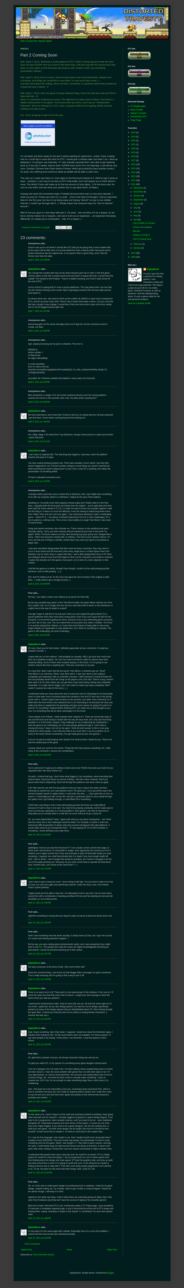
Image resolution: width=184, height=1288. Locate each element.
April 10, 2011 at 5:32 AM (39, 834)
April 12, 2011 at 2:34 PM (39, 979)
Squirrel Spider (45, 41)
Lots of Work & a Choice (144, 223)
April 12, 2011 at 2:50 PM (39, 1019)
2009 (133, 257)
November (138, 192)
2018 (133, 156)
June (135, 211)
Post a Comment (32, 1244)
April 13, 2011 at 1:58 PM (39, 1218)
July (135, 208)
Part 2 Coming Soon (142, 239)
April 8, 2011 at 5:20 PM (39, 382)
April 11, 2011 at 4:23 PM (39, 869)
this (40, 947)
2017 (133, 160)
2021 (133, 144)
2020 (133, 148)
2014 (133, 172)
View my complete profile (139, 303)
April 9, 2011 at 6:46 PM (39, 584)
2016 (133, 164)
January (137, 248)
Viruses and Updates (142, 227)
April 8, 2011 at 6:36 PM (39, 402)
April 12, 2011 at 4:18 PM (39, 1101)
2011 (133, 184)
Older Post (112, 1250)
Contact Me (31, 41)
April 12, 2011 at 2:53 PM (39, 1044)
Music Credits (136, 110)
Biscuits (136, 231)
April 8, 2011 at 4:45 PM (39, 331)
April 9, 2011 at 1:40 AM (39, 421)
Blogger (110, 1273)
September (138, 200)
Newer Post (26, 1250)
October (137, 196)
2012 (133, 180)
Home (69, 1250)
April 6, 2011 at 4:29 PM (39, 260)
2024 (133, 136)
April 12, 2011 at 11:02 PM (40, 1172)
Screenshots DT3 (138, 116)
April (135, 219)
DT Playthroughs (138, 106)
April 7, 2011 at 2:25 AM (39, 311)
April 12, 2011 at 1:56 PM (39, 922)
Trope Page (135, 120)
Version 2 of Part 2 (141, 235)
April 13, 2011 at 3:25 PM (39, 1238)
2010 (133, 253)
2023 (133, 140)
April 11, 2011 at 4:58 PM (39, 903)
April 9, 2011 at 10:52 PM (39, 755)
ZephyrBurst (34, 269)
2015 (133, 168)
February (137, 244)
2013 (133, 176)
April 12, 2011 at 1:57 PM (39, 954)
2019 (133, 152)
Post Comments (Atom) (43, 1254)
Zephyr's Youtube (138, 113)
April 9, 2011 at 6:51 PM (39, 635)
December (138, 188)
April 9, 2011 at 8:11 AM (39, 441)
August (136, 203)
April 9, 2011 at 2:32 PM (39, 481)
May (135, 215)
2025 (133, 132)
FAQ (22, 41)
